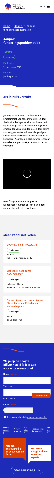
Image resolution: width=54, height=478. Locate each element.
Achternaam (9, 398)
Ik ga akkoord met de (27, 417)
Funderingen (9, 57)
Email (9, 404)
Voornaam (8, 386)
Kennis (18, 26)
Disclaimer (26, 430)
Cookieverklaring (6, 430)
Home (6, 26)
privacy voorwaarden (37, 417)
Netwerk (48, 430)
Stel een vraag (27, 470)
